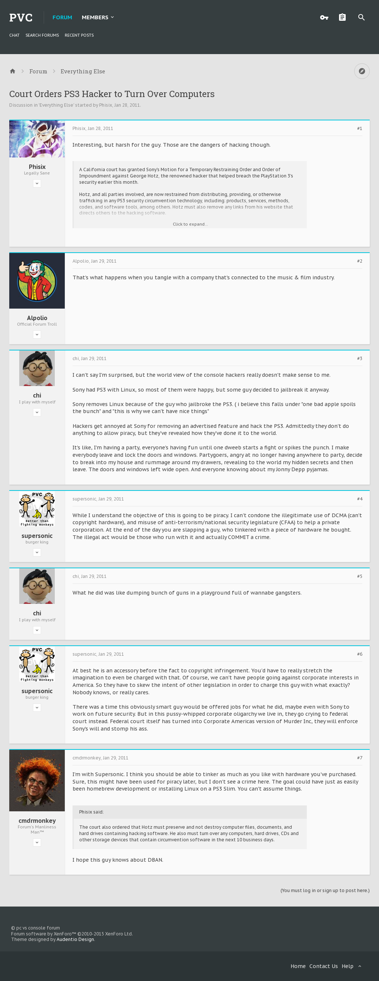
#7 (359, 758)
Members (95, 17)
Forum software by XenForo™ (72, 934)
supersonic (37, 535)
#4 (359, 499)
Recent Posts (79, 35)
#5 (359, 576)
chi (37, 395)
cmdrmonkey (37, 820)
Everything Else (56, 105)
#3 (359, 358)
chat (14, 35)
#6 (359, 654)
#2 (359, 261)
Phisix (105, 105)
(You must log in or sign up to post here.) (325, 890)
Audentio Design (75, 939)
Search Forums (42, 35)
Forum (62, 17)
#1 (359, 128)
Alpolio (37, 318)
